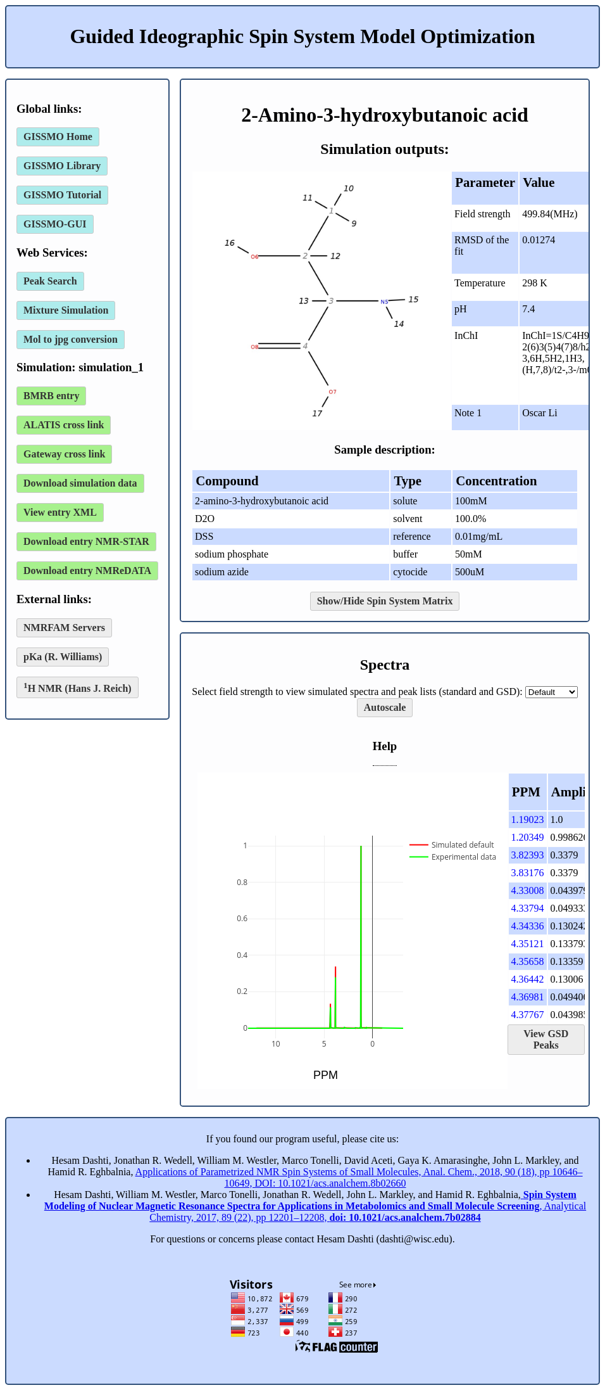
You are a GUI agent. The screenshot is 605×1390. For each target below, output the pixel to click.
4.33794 (527, 908)
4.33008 (527, 890)
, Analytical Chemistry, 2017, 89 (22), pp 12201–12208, (315, 1206)
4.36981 (527, 996)
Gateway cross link (64, 454)
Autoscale (385, 707)
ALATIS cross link (63, 424)
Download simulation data (80, 483)
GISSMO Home (57, 136)
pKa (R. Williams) (62, 656)
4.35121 (527, 943)
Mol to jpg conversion (70, 339)
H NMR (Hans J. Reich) (77, 687)
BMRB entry (51, 395)
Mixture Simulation (65, 310)
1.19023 (527, 819)
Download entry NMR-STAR (86, 541)
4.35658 (527, 961)
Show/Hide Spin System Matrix (385, 601)
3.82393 (527, 855)
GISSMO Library (62, 165)
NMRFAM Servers (64, 627)
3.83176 (527, 872)
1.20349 (527, 837)
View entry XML (60, 512)
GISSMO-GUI (55, 224)
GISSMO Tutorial (62, 194)
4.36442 (527, 979)
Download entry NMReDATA (87, 570)
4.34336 (527, 926)
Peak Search (50, 281)
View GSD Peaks (545, 1039)
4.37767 (527, 1014)
